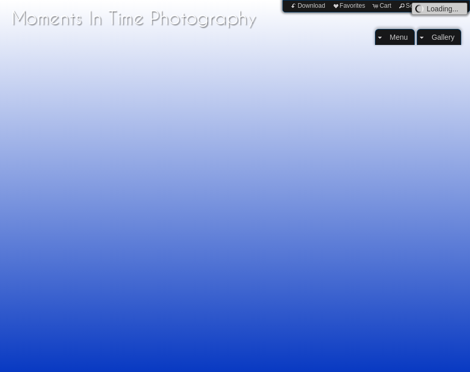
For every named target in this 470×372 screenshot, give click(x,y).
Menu (399, 37)
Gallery (443, 37)
